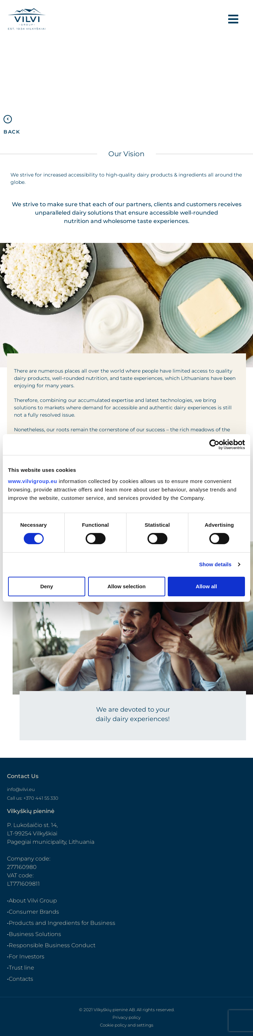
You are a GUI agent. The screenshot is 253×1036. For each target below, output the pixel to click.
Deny (46, 586)
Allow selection (126, 586)
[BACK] (7, 119)
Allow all (206, 586)
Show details (215, 564)
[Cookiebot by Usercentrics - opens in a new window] (214, 444)
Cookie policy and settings (126, 1025)
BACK (11, 132)
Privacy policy (126, 1017)
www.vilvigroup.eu (32, 481)
